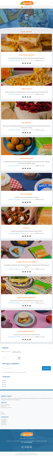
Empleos (3, 414)
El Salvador (4, 419)
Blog (2, 412)
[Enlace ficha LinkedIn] (27, 63)
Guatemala (4, 420)
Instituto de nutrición (6, 407)
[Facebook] (25, 63)
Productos (3, 406)
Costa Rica (3, 424)
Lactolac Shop (26, 7)
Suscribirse (46, 368)
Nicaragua (3, 422)
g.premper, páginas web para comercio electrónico (26, 454)
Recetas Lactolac (41, 60)
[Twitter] (23, 63)
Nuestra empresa (5, 404)
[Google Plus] (30, 63)
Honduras (3, 423)
